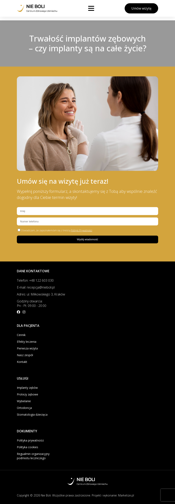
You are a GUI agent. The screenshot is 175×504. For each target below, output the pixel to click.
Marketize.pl (126, 495)
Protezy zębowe (27, 394)
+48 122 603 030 (41, 280)
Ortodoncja (24, 408)
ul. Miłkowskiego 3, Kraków (46, 294)
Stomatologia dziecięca (32, 414)
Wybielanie (24, 401)
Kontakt (22, 362)
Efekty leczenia (26, 342)
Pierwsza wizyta (27, 348)
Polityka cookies (27, 447)
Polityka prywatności (30, 440)
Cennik (21, 335)
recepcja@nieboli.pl (41, 287)
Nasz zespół (25, 355)
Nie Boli (46, 495)
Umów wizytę (141, 8)
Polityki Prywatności (81, 230)
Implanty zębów (27, 388)
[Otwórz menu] (91, 8)
